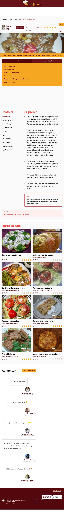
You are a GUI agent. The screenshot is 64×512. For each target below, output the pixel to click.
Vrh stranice (57, 490)
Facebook (36, 500)
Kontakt (13, 501)
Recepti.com (32, 3)
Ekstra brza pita (9, 66)
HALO (12, 504)
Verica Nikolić (31, 413)
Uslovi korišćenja (24, 500)
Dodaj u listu (61, 25)
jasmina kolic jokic (8, 28)
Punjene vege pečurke (47, 278)
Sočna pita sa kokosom (11, 76)
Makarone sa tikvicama (47, 245)
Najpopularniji (47, 61)
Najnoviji (16, 61)
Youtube (48, 500)
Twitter (43, 500)
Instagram (55, 500)
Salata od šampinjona (16, 245)
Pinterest (36, 502)
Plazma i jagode (9, 69)
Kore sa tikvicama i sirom (47, 311)
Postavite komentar (29, 370)
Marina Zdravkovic (27, 480)
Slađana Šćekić (27, 434)
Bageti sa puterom (10, 82)
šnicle (27, 214)
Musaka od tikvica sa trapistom (47, 344)
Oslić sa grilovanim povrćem (16, 278)
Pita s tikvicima (16, 344)
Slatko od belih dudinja (11, 72)
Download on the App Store (47, 497)
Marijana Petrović (30, 460)
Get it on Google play (57, 497)
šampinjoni (9, 214)
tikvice (19, 214)
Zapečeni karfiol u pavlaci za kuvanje (16, 79)
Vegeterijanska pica (16, 311)
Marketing (8, 501)
